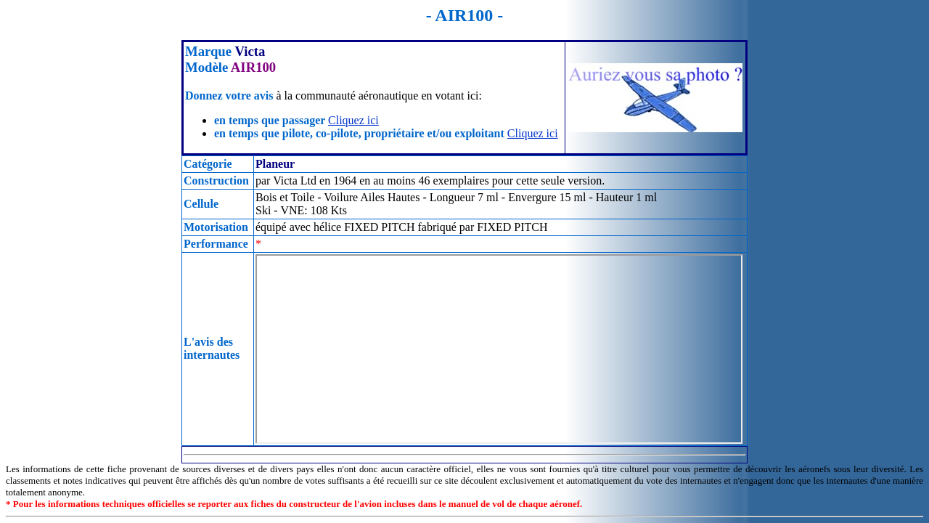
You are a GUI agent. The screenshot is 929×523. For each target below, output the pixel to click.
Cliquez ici (353, 120)
